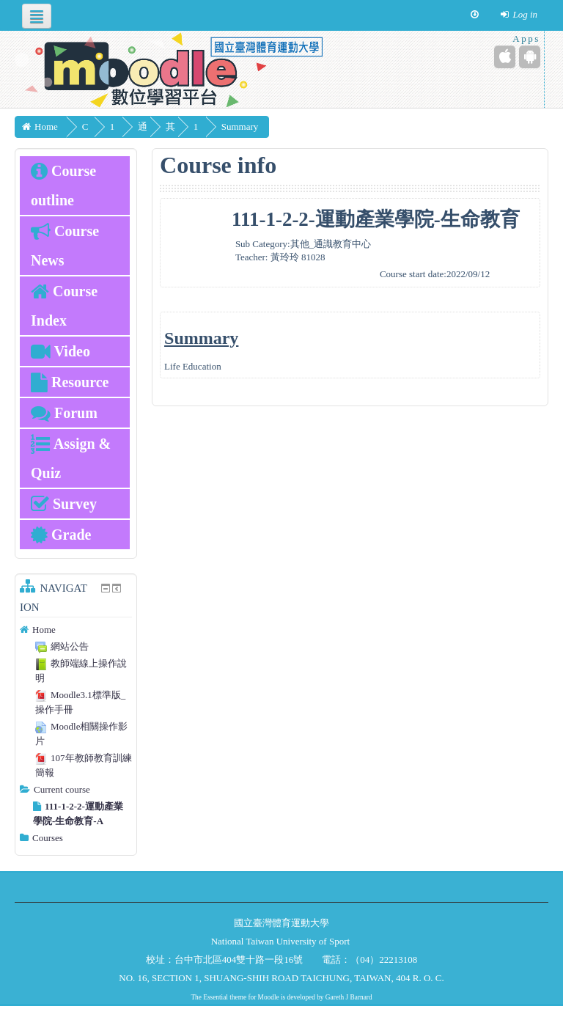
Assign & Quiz (71, 458)
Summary (293, 126)
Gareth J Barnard (348, 997)
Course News (65, 245)
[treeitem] (76, 630)
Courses (47, 837)
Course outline (63, 185)
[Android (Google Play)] (529, 56)
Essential (215, 997)
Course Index (64, 306)
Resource (70, 382)
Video (60, 351)
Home (44, 629)
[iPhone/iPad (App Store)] (504, 56)
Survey (64, 504)
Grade (61, 534)
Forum (64, 413)
